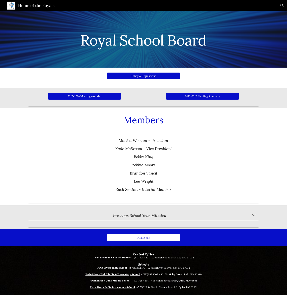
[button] (282, 5)
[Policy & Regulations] (143, 76)
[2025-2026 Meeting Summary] (202, 96)
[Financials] (143, 237)
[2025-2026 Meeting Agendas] (84, 96)
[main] (143, 39)
